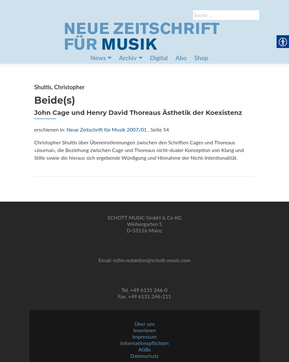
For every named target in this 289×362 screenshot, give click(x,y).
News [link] (98, 57)
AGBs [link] (144, 349)
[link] (142, 35)
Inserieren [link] (144, 330)
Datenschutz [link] (144, 356)
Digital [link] (159, 57)
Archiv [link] (128, 57)
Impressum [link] (144, 337)
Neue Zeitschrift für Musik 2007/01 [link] (106, 129)
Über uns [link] (144, 324)
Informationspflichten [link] (145, 343)
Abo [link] (181, 57)
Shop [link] (201, 57)
